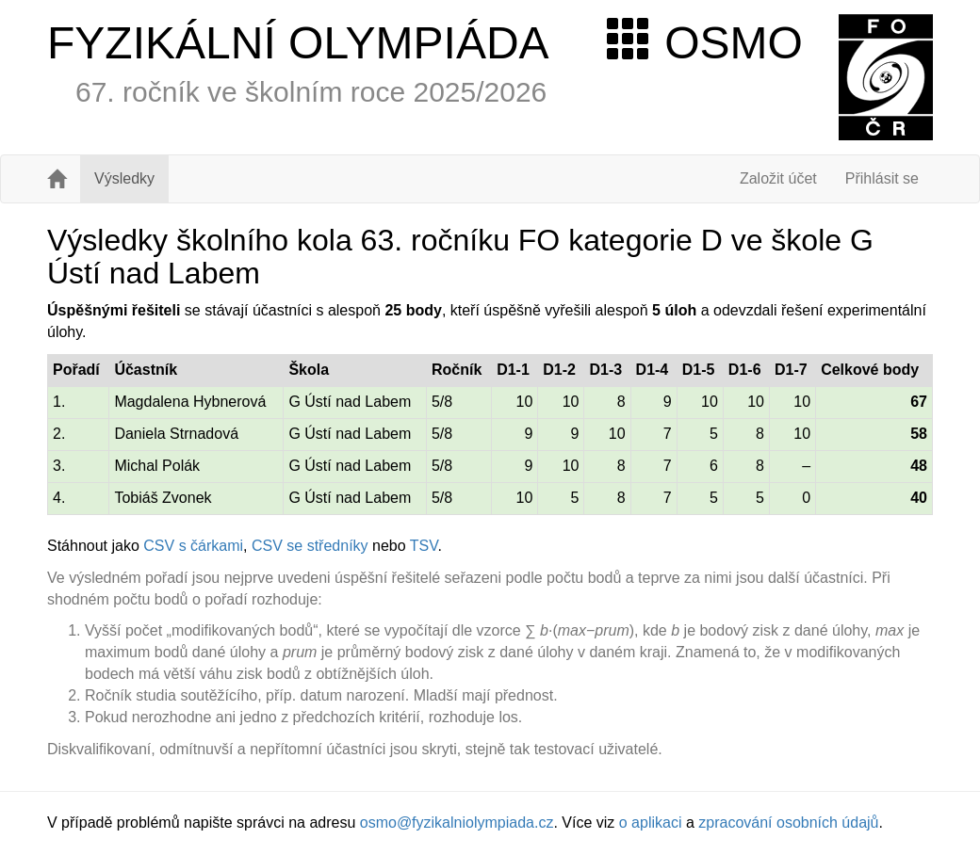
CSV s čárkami (193, 546)
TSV (424, 546)
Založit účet (778, 178)
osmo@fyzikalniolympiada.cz (457, 823)
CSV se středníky (310, 546)
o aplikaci (650, 823)
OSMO (705, 43)
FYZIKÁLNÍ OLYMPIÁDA (298, 43)
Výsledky (124, 178)
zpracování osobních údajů (788, 823)
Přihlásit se (882, 178)
